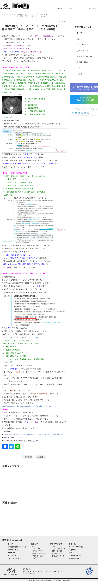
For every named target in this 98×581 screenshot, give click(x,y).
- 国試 (34, 546)
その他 (78, 74)
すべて (78, 33)
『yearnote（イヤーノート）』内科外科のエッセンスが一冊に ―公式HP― (33, 434)
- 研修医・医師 (37, 556)
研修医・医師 (81, 62)
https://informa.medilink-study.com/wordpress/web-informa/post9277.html (29, 406)
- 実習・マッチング (39, 553)
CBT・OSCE (81, 45)
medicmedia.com (29, 574)
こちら (36, 337)
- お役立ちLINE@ (57, 556)
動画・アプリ (81, 51)
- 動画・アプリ (37, 551)
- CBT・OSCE (37, 549)
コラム (78, 68)
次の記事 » (41, 457)
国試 (77, 39)
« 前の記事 (28, 457)
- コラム (35, 558)
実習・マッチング (83, 56)
